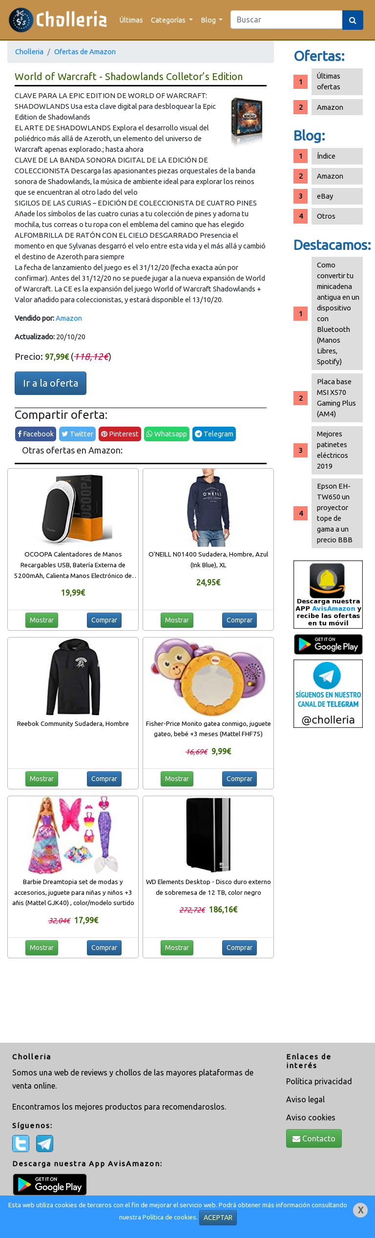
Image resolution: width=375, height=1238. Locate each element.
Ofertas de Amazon (85, 51)
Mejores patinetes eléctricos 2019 (332, 450)
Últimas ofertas (328, 81)
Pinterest (120, 434)
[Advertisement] (328, 886)
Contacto (313, 1138)
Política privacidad (319, 1081)
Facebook (36, 434)
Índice (326, 156)
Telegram (214, 434)
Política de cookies (169, 1217)
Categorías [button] (169, 20)
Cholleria (29, 51)
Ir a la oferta (50, 383)
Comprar (104, 620)
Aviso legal (305, 1099)
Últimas (131, 20)
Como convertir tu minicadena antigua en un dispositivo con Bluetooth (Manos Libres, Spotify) (338, 313)
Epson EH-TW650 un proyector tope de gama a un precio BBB (335, 513)
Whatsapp (166, 434)
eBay (325, 196)
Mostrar (42, 620)
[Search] (286, 19)
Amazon (69, 318)
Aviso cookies (310, 1117)
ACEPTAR (218, 1217)
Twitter (77, 434)
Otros (326, 216)
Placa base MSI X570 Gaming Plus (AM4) (336, 397)
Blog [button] (209, 20)
